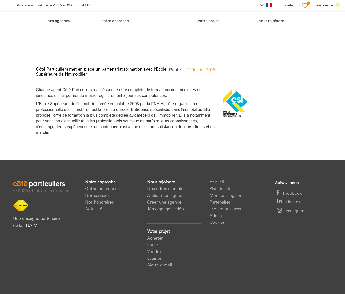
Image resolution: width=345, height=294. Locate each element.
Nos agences (59, 21)
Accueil (216, 182)
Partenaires (220, 202)
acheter (155, 238)
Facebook (289, 193)
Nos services (97, 196)
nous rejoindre (271, 21)
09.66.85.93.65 (78, 5)
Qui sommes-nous (102, 189)
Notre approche (115, 21)
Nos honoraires (99, 202)
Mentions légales (225, 196)
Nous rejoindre (161, 182)
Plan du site (220, 189)
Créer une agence (164, 202)
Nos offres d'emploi (165, 189)
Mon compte (328, 5)
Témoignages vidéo (165, 209)
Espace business (225, 209)
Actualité (93, 209)
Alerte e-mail (159, 265)
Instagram (290, 211)
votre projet (208, 21)
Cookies (217, 222)
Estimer (154, 258)
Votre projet (158, 231)
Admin (215, 216)
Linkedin (289, 202)
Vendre (154, 252)
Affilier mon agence (166, 196)
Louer (152, 245)
